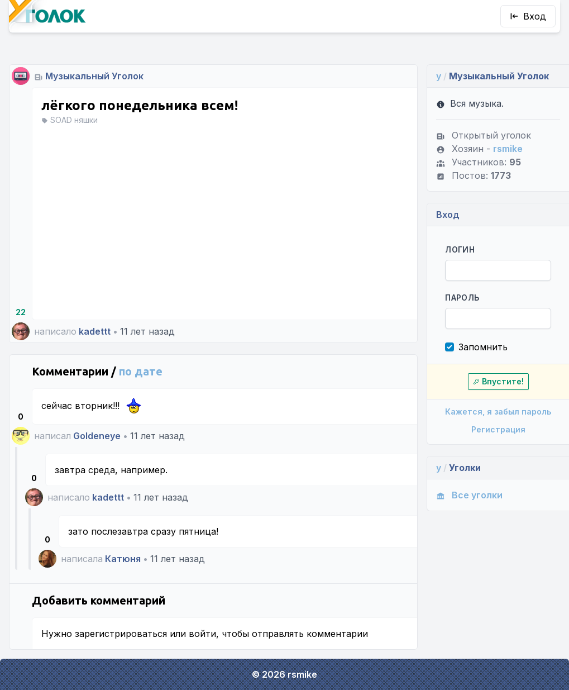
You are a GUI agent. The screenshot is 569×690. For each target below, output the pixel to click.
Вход (528, 16)
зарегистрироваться (121, 633)
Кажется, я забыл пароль (498, 411)
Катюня (123, 558)
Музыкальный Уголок (94, 76)
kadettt (95, 331)
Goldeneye (97, 435)
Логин (460, 249)
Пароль (462, 297)
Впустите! (498, 381)
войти (202, 633)
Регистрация (498, 429)
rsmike (508, 148)
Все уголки (469, 495)
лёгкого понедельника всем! (139, 105)
